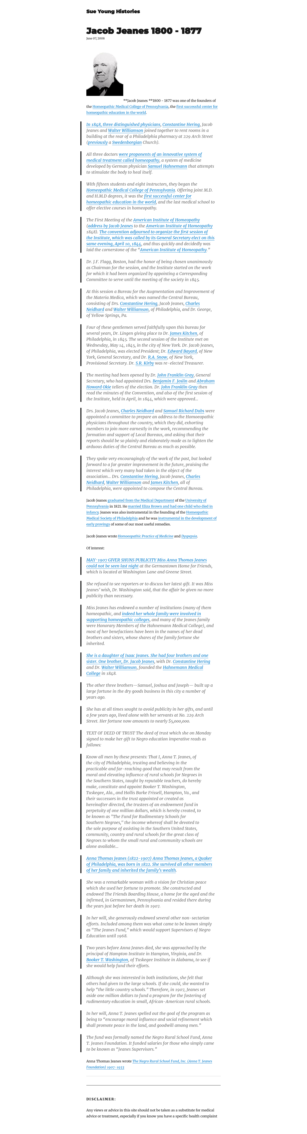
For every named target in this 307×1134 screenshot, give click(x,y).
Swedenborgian (127, 142)
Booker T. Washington (107, 959)
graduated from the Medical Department (141, 500)
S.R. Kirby (145, 363)
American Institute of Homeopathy (166, 219)
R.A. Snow (157, 357)
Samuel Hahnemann (167, 166)
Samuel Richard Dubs (183, 410)
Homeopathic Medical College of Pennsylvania (130, 106)
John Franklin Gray (175, 375)
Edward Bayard (182, 351)
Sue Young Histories (113, 11)
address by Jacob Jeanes (110, 225)
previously (98, 142)
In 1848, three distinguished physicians (123, 124)
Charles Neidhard (137, 410)
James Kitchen (183, 333)
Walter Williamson (125, 130)
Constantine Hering (181, 124)
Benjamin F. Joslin (170, 381)
